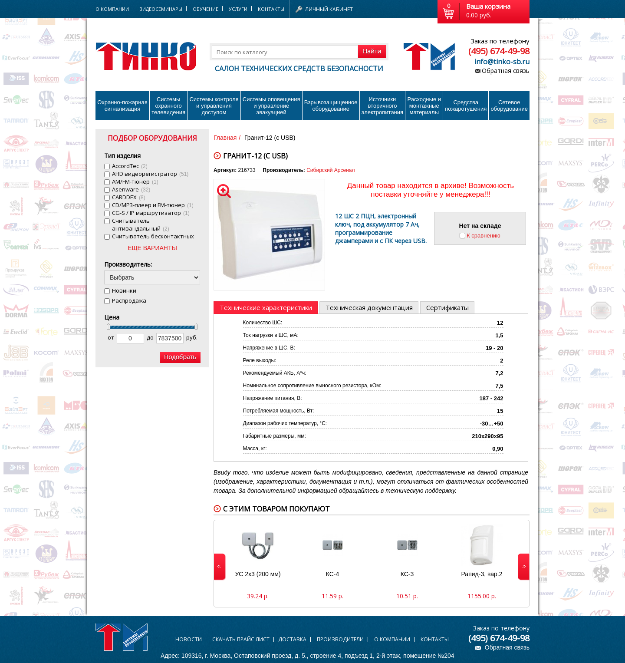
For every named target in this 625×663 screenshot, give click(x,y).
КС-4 (332, 574)
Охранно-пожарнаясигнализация (122, 105)
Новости (188, 639)
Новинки (124, 290)
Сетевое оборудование (509, 105)
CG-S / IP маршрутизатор (151, 213)
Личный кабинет (329, 9)
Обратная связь (506, 70)
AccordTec (130, 166)
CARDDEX (128, 197)
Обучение (205, 9)
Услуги (238, 9)
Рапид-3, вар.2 (482, 574)
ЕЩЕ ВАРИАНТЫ (152, 247)
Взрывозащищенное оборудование (331, 105)
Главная (225, 137)
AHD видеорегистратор (150, 174)
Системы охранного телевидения (168, 105)
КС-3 (407, 574)
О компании (392, 639)
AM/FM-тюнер (135, 181)
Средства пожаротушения (466, 105)
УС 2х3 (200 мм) (257, 574)
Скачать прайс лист (241, 639)
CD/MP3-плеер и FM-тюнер (153, 205)
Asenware (131, 189)
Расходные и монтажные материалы (424, 105)
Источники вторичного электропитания (382, 105)
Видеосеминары (160, 9)
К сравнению (483, 235)
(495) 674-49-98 (499, 51)
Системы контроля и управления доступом (213, 105)
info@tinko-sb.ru (502, 61)
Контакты (271, 9)
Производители (340, 639)
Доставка (292, 639)
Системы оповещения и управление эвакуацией (271, 105)
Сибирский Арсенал (330, 170)
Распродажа (129, 300)
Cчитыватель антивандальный (140, 224)
